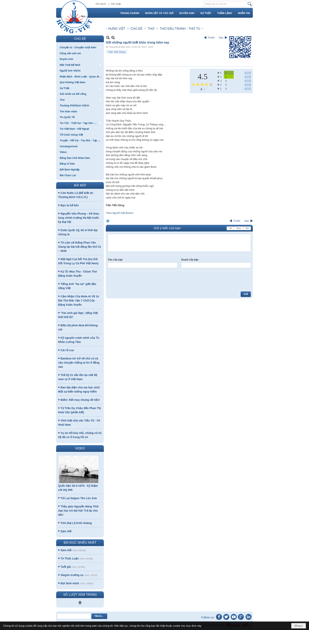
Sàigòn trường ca (71, 575)
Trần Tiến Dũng (116, 51)
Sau (221, 37)
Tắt (230, 228)
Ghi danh (101, 3)
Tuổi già (65, 566)
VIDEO (80, 448)
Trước (211, 37)
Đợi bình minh (69, 583)
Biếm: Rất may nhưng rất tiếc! (80, 399)
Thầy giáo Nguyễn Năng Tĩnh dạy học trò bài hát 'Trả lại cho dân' (78, 510)
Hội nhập (116, 3)
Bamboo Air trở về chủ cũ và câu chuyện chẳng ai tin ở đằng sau (79, 362)
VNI (247, 228)
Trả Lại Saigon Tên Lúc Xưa (78, 498)
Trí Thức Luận (69, 558)
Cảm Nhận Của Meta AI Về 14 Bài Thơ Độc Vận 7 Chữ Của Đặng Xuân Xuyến (78, 300)
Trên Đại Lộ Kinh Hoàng (76, 523)
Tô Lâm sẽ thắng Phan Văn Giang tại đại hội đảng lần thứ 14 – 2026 (79, 246)
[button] (80, 47)
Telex (238, 228)
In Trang (108, 221)
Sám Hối (65, 531)
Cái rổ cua (67, 350)
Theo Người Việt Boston (119, 212)
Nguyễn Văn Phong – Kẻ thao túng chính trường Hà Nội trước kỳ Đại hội (78, 217)
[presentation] (138, 280)
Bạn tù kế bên (69, 205)
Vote (247, 73)
